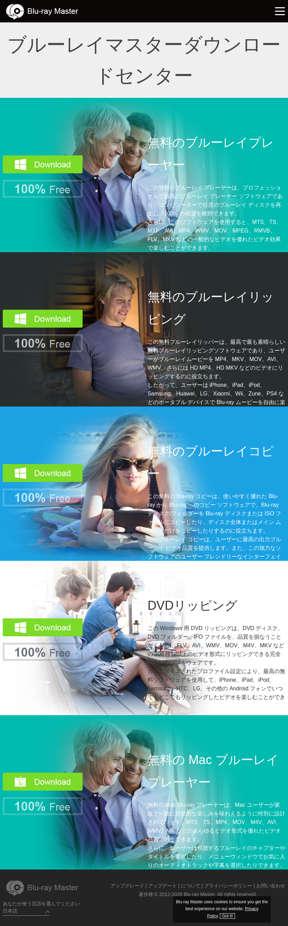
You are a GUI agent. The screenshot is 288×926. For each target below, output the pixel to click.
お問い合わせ (270, 885)
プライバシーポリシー (228, 885)
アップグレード (127, 885)
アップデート (162, 885)
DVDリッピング (192, 605)
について (190, 885)
